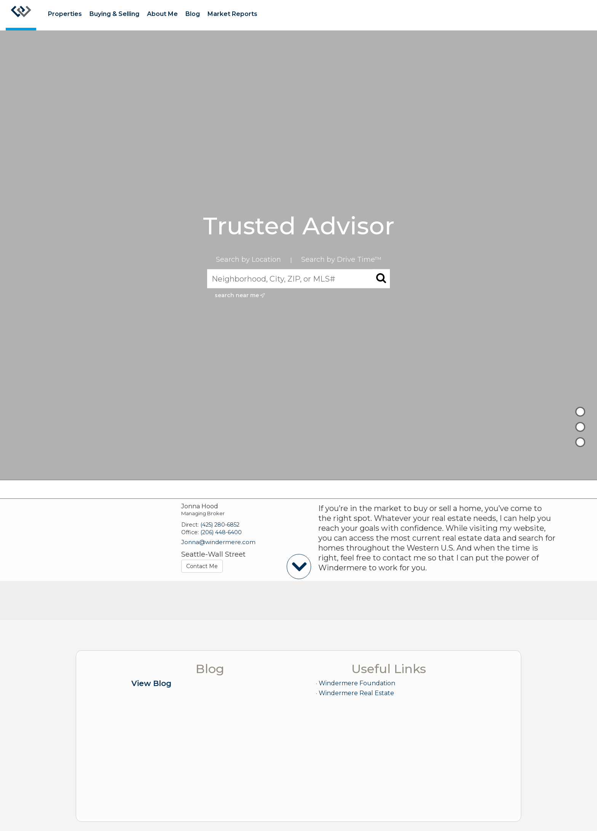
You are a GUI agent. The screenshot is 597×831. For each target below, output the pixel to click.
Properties (65, 14)
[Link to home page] (21, 15)
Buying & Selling (114, 14)
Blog (192, 14)
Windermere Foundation (357, 683)
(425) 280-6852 (219, 524)
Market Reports (232, 14)
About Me (162, 14)
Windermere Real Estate (356, 693)
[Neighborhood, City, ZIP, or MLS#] (298, 278)
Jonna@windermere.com (218, 542)
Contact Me (202, 566)
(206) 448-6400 (221, 532)
